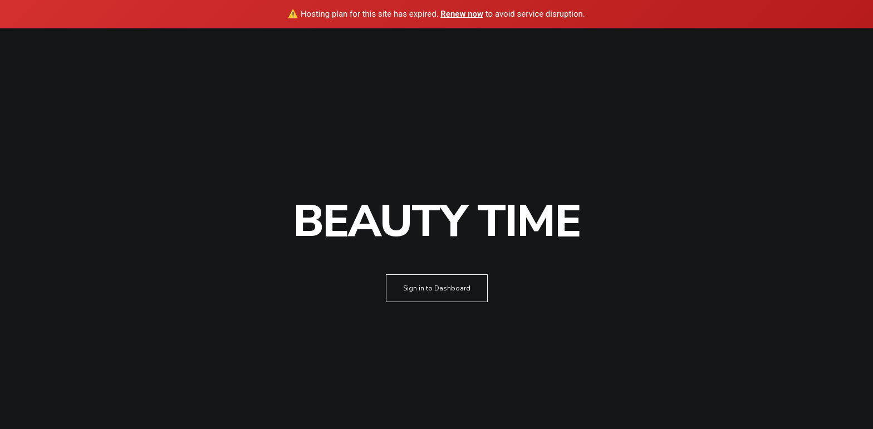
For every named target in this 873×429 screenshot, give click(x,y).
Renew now (461, 14)
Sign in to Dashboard (436, 288)
